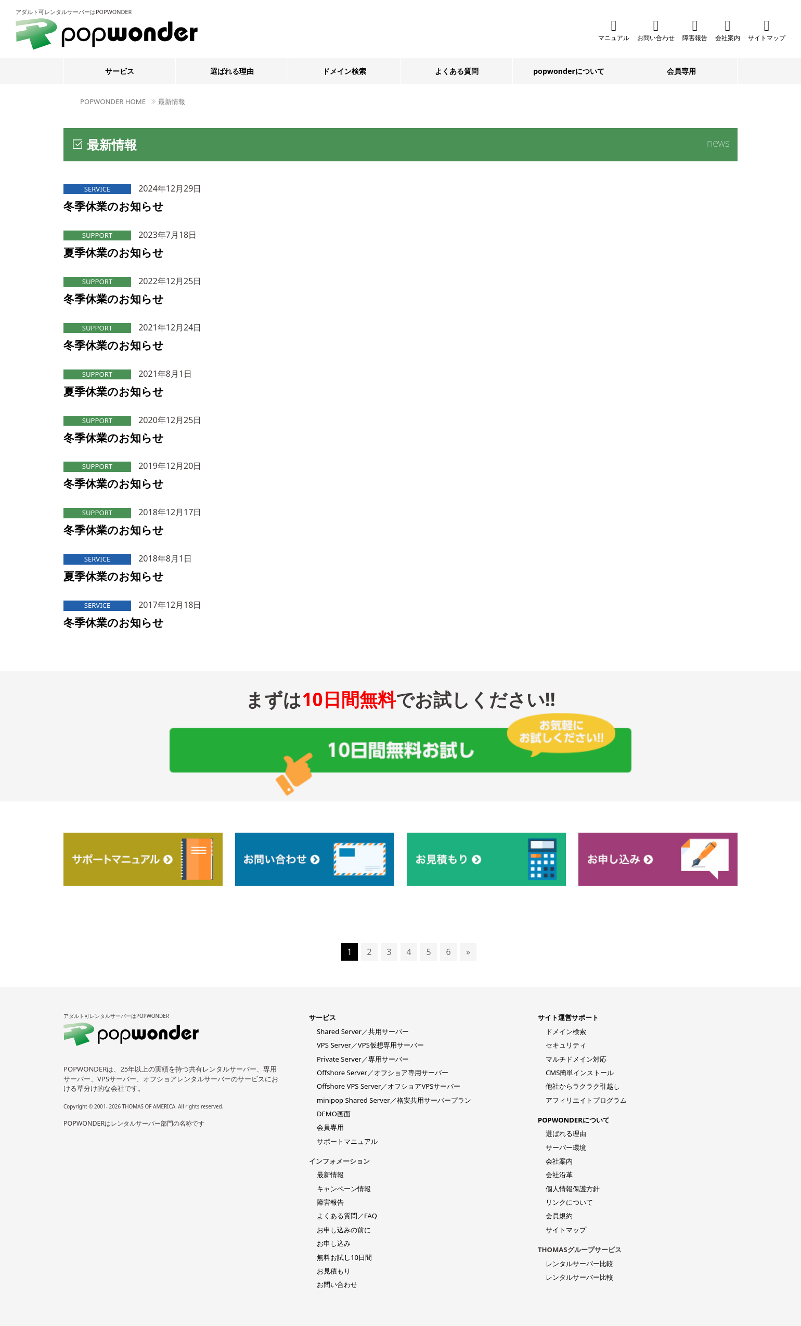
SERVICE (97, 189)
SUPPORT (97, 235)
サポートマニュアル (347, 1141)
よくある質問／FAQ (347, 1215)
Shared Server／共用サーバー (363, 1031)
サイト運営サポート (568, 1017)
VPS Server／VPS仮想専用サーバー (370, 1045)
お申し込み (334, 1243)
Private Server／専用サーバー (363, 1059)
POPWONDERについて (574, 1120)
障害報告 (694, 30)
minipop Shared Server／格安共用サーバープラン (394, 1100)
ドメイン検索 (344, 71)
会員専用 (681, 71)
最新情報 (171, 101)
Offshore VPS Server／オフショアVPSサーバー (388, 1086)
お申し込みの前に (344, 1229)
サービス (119, 71)
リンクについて (569, 1202)
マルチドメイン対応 (576, 1059)
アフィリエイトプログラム (586, 1100)
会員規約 (559, 1215)
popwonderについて (568, 71)
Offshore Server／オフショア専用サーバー (382, 1072)
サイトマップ (766, 30)
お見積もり (334, 1271)
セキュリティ (566, 1045)
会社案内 (727, 30)
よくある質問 (457, 71)
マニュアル (613, 30)
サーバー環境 (566, 1147)
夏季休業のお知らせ (113, 252)
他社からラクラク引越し (583, 1086)
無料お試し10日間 (344, 1257)
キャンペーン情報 (344, 1188)
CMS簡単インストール (580, 1072)
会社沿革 (559, 1174)
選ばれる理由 (232, 71)
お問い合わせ (656, 30)
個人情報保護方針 (573, 1188)
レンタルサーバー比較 (579, 1263)
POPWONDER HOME (113, 101)
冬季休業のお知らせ (113, 206)
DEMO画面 (334, 1113)
